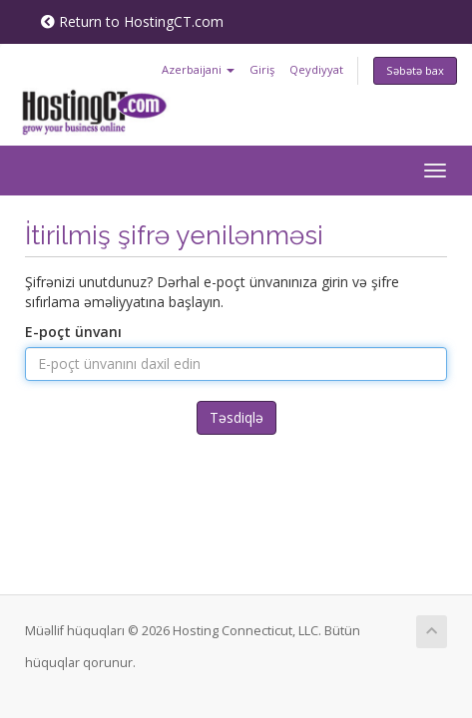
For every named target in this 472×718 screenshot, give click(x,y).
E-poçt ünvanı (73, 331)
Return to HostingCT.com (132, 21)
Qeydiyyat (316, 69)
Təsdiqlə (236, 417)
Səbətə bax (415, 70)
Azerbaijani (198, 69)
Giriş (261, 69)
